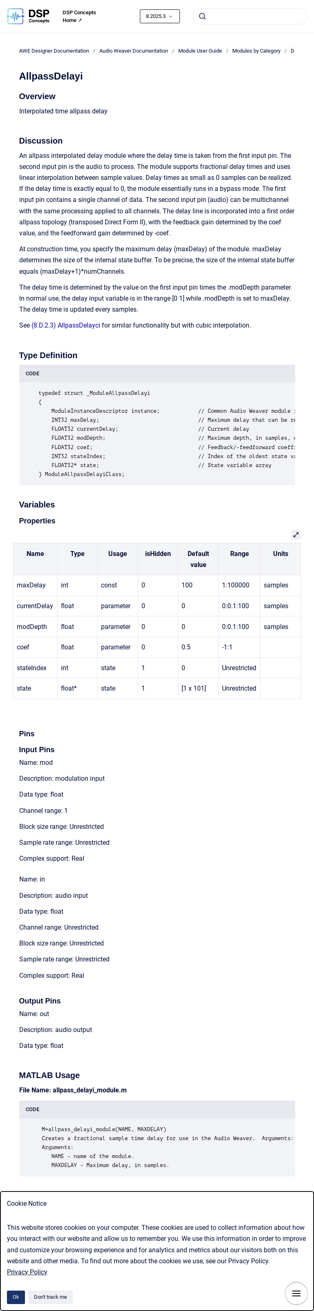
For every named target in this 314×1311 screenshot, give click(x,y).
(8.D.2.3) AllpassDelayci (65, 325)
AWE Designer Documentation (54, 51)
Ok (16, 1297)
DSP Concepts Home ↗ (79, 16)
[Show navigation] (296, 1293)
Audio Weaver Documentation (133, 51)
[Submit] (202, 16)
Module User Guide (200, 51)
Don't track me (50, 1297)
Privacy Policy (27, 1272)
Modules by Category (256, 51)
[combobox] (250, 16)
